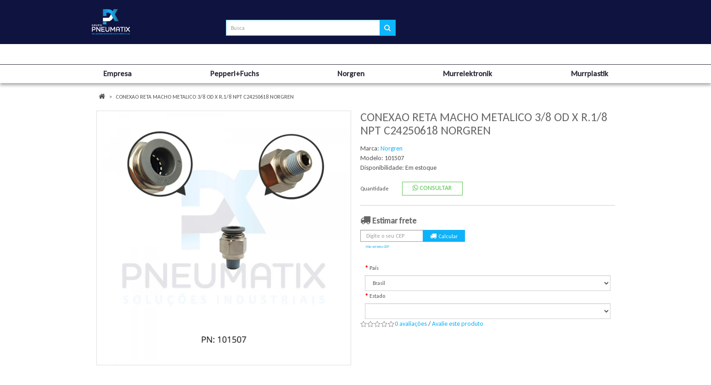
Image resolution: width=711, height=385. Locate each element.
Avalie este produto (457, 324)
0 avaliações (411, 324)
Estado (377, 296)
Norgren (392, 148)
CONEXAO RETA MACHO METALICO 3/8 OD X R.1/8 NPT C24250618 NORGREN (205, 97)
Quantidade (374, 188)
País (374, 268)
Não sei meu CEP (377, 246)
